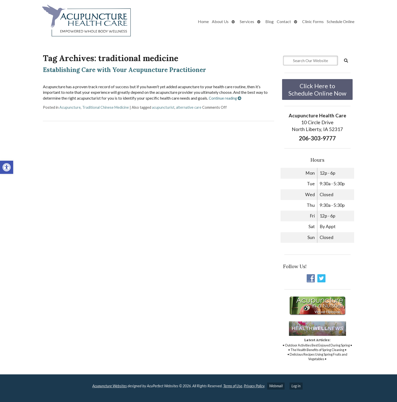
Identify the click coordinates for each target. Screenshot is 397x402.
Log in (296, 386)
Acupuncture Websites (109, 386)
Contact (284, 21)
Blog (269, 21)
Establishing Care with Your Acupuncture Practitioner (124, 70)
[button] (6, 167)
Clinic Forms (313, 21)
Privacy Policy (254, 386)
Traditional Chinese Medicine (105, 107)
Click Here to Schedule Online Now (317, 89)
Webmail (276, 386)
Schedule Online (340, 21)
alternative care (188, 107)
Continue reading (225, 98)
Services (247, 21)
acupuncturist (163, 107)
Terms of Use (232, 386)
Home (203, 21)
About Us (220, 21)
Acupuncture (70, 107)
